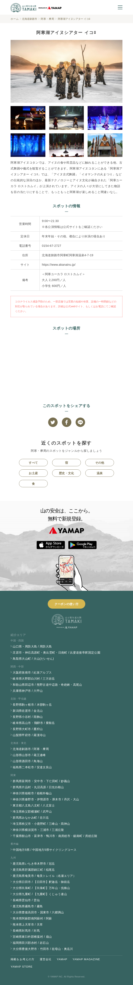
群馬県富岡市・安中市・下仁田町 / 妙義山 (41, 781)
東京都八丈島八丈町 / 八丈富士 (34, 805)
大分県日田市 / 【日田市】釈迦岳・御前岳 (41, 882)
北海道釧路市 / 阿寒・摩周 (31, 749)
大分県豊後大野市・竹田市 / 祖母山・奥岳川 (43, 949)
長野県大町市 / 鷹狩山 (28, 729)
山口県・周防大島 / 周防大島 (32, 646)
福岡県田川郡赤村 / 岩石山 (31, 942)
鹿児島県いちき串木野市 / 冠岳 (34, 863)
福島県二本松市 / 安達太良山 (32, 767)
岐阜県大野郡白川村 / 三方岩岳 (34, 678)
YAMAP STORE (22, 966)
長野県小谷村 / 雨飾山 (28, 716)
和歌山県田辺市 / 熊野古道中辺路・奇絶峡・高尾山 (47, 684)
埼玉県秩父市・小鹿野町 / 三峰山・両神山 (41, 823)
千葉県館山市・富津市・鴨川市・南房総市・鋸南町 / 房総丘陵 (55, 836)
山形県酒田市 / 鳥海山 (28, 761)
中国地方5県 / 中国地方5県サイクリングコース (44, 849)
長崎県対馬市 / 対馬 (26, 930)
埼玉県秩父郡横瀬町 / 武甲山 (32, 811)
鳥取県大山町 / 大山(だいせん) (33, 658)
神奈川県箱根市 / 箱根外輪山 (32, 793)
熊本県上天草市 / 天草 (28, 924)
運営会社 (46, 959)
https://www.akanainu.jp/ (58, 264)
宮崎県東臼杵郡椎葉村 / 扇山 (32, 936)
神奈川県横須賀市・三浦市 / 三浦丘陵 (38, 829)
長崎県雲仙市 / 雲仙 (26, 900)
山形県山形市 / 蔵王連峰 (29, 755)
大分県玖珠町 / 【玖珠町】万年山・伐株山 (41, 888)
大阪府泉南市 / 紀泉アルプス (32, 672)
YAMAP (62, 959)
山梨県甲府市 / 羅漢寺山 (29, 735)
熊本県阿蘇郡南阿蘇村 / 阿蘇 (32, 918)
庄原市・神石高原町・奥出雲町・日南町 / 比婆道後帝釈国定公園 (56, 652)
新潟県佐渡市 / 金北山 (28, 710)
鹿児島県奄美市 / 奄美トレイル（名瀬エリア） (44, 875)
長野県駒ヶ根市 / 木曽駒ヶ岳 (32, 704)
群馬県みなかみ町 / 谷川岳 (31, 817)
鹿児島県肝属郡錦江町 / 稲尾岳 (34, 869)
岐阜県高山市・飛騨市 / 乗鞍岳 (34, 723)
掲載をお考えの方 (22, 959)
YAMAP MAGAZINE (86, 959)
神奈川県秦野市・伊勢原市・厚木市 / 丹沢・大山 (46, 799)
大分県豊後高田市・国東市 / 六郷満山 (38, 912)
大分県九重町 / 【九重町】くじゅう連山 (40, 894)
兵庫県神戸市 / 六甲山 (28, 690)
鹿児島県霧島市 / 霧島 (28, 906)
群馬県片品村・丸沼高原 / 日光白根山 (38, 787)
